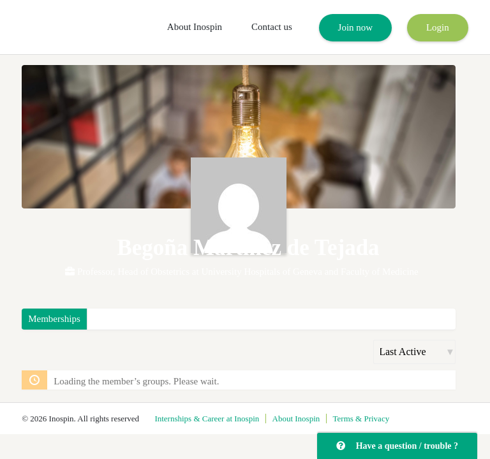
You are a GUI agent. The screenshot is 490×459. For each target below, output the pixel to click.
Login (437, 27)
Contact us (271, 27)
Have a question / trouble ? (397, 446)
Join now (355, 27)
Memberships (54, 319)
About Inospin (194, 27)
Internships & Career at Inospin (206, 418)
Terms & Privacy (361, 418)
